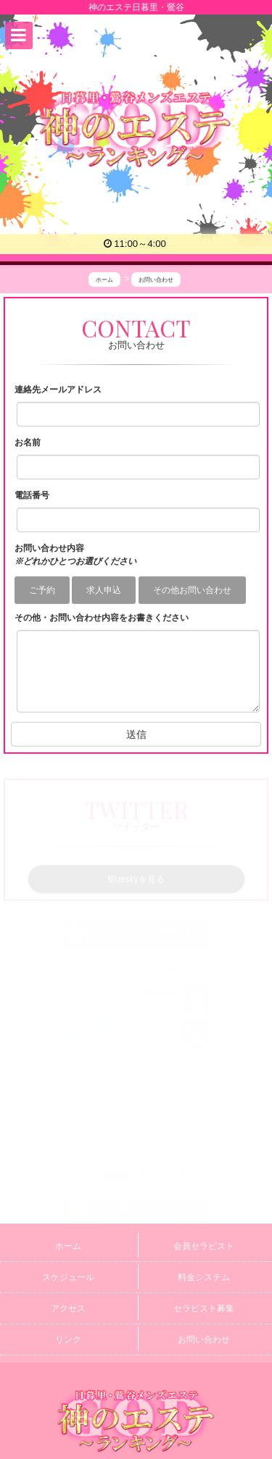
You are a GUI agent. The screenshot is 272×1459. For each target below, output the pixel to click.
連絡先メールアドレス (58, 389)
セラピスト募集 (203, 1308)
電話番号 (32, 495)
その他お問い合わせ (192, 590)
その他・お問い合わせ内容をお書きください (102, 618)
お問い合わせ (204, 1339)
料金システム (204, 1277)
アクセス (68, 1308)
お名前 (28, 442)
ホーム (68, 1246)
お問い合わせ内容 (75, 554)
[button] (19, 35)
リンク (68, 1339)
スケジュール (68, 1277)
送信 (136, 734)
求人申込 (103, 590)
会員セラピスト (203, 1246)
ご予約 (42, 590)
